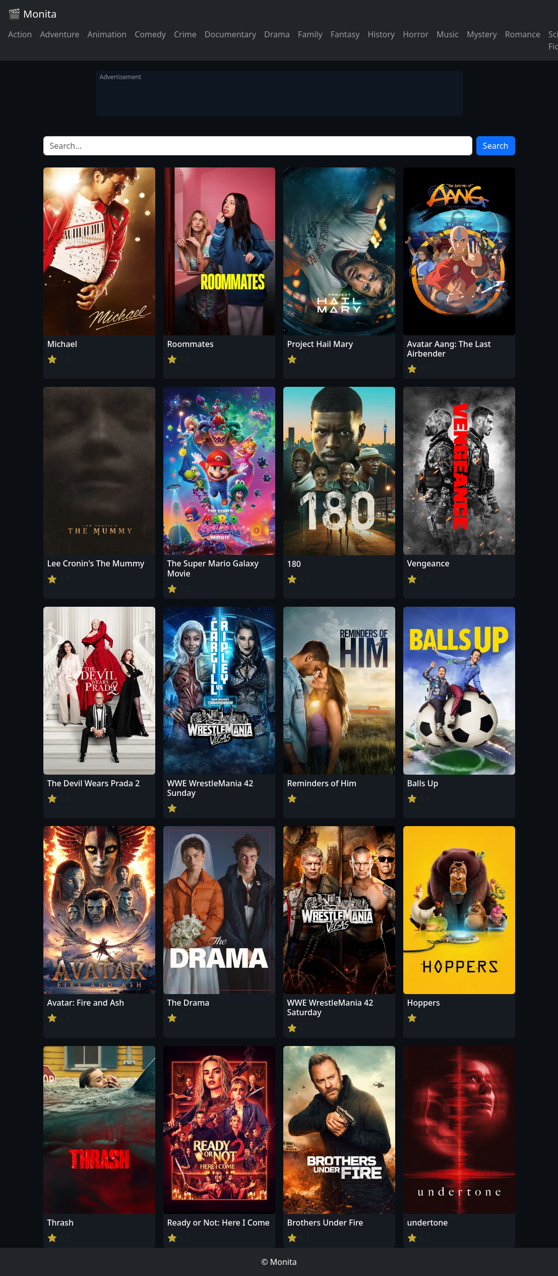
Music (448, 34)
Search (496, 145)
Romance (522, 34)
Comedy (150, 34)
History (381, 34)
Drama (277, 34)
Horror (415, 34)
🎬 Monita (32, 14)
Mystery (482, 34)
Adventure (59, 34)
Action (20, 34)
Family (310, 34)
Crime (185, 34)
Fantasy (345, 34)
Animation (107, 34)
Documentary (230, 34)
